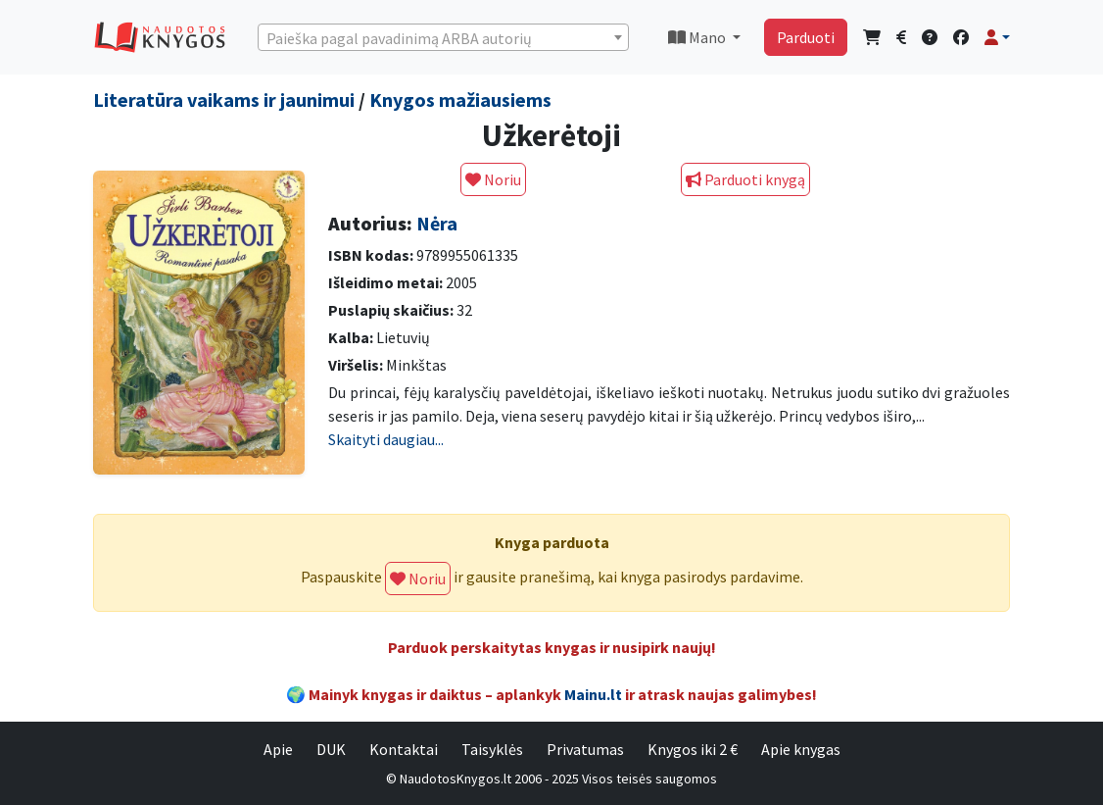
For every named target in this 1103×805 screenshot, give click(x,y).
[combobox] (443, 37)
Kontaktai (403, 749)
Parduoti (806, 37)
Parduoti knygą (745, 179)
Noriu (493, 179)
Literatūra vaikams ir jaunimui (224, 99)
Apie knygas (800, 749)
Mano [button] (698, 37)
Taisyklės (492, 749)
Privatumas (585, 749)
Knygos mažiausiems (460, 99)
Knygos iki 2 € (692, 749)
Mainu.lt (593, 694)
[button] (997, 37)
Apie (278, 749)
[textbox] (443, 38)
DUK (331, 749)
